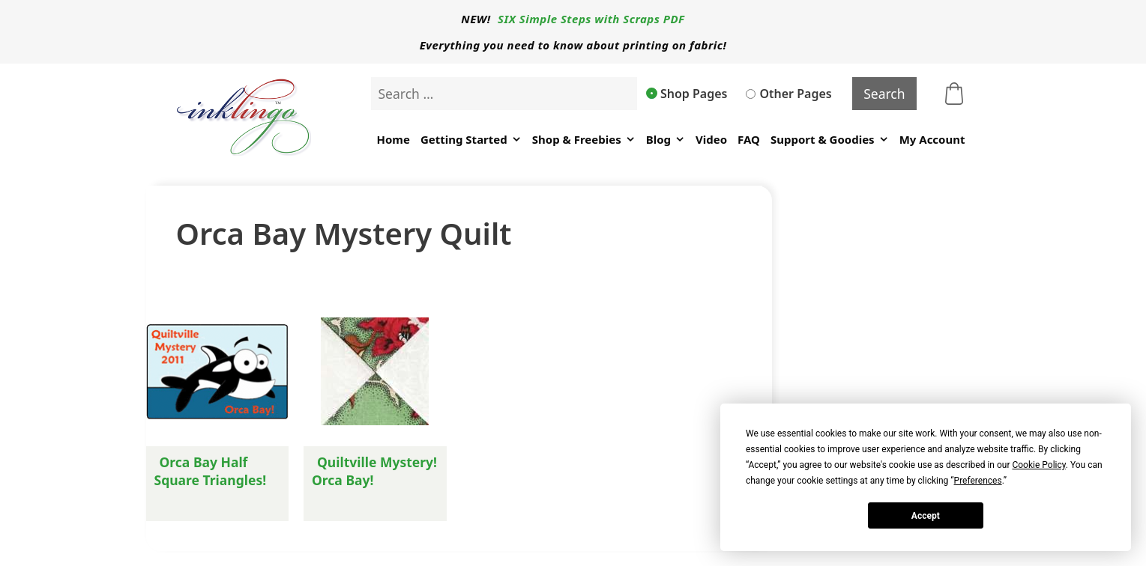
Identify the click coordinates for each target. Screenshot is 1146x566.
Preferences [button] (978, 480)
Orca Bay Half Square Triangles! (210, 471)
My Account (932, 139)
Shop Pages (687, 93)
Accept (925, 516)
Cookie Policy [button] (1038, 465)
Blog (665, 139)
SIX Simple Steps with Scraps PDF (591, 18)
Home (392, 139)
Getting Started (471, 139)
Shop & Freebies (584, 139)
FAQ (749, 139)
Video (711, 139)
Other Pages (788, 93)
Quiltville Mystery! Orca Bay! (374, 471)
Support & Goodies (829, 139)
